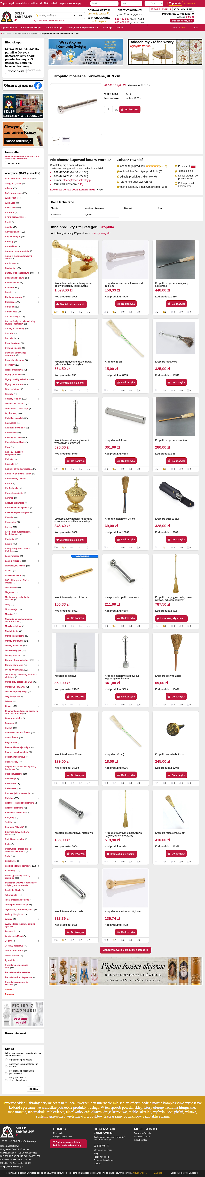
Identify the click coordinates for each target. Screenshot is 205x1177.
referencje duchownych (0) (136, 181)
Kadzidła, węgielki (14, 418)
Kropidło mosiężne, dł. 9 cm (70, 597)
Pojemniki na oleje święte (17, 747)
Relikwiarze (10, 788)
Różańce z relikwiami (15, 812)
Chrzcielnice (11, 312)
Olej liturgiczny (12, 696)
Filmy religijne (12, 389)
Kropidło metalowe (166, 361)
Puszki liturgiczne (13, 774)
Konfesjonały (11, 488)
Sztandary (10, 871)
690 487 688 (122, 18)
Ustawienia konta (142, 1136)
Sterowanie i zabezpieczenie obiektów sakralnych (19, 850)
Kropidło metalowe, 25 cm (120, 518)
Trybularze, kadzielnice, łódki (19, 909)
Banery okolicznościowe (17, 273)
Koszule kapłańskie (14, 503)
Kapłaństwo (11, 433)
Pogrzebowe (11, 742)
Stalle (8, 844)
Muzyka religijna (13, 626)
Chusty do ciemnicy (14, 328)
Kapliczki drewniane (15, 428)
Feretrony (9, 365)
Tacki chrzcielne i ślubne (17, 900)
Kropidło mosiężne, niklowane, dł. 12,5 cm (124, 284)
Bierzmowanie (12, 282)
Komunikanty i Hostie (15, 479)
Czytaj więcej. (140, 1173)
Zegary (8, 941)
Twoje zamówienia (142, 1133)
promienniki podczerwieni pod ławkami (21, 1072)
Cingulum (9, 307)
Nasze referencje (101, 1157)
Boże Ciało (10, 207)
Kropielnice (10, 522)
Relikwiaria (10, 783)
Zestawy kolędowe (14, 946)
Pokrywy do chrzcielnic (16, 752)
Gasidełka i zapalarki (15, 403)
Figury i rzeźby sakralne (16, 379)
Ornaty (8, 706)
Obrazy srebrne (12, 655)
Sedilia (8, 822)
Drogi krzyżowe (12, 343)
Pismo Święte (11, 737)
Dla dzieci (9, 338)
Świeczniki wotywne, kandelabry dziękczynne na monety (21, 884)
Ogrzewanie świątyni (15, 687)
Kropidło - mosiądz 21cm (169, 754)
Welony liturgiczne (14, 914)
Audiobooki (10, 263)
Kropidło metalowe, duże (68, 911)
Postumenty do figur (15, 757)
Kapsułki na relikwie (15, 442)
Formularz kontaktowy (104, 1160)
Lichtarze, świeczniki (15, 566)
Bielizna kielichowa (14, 278)
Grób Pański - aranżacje (16, 408)
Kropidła (9, 517)
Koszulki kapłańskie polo (17, 512)
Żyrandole (10, 960)
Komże (8, 483)
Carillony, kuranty (13, 297)
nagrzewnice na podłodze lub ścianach (23, 1065)
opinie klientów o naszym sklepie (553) (143, 186)
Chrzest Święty (12, 316)
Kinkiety (9, 459)
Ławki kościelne (13, 575)
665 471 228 (122, 22)
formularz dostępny (68, 184)
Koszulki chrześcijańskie (17, 507)
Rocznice (9, 212)
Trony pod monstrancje (16, 904)
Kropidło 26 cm (113, 361)
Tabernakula (11, 895)
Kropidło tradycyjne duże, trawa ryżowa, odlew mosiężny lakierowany (73, 363)
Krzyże (8, 527)
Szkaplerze (10, 861)
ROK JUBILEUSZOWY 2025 (18, 179)
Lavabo (8, 570)
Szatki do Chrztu (13, 890)
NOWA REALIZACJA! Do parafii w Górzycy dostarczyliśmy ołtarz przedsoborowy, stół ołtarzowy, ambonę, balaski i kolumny (22, 58)
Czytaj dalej (16, 71)
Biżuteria (9, 287)
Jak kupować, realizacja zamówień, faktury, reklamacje (109, 1138)
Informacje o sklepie (103, 1150)
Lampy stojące (12, 556)
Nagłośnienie (11, 631)
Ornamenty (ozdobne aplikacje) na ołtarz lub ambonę (21, 712)
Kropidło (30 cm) (114, 754)
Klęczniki (9, 464)
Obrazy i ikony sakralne (16, 660)
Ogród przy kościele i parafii (19, 682)
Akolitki (8, 227)
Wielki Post (10, 198)
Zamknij (158, 1173)
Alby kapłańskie (13, 232)
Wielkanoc (10, 203)
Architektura (11, 246)
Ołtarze (8, 701)
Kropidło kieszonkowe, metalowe (73, 833)
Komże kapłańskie (14, 493)
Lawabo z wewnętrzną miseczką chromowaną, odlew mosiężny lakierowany (73, 520)
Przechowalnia (140, 1140)
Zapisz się (14, 163)
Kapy (7, 447)
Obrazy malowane (13, 645)
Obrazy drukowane (14, 641)
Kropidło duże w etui (167, 518)
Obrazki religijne (13, 650)
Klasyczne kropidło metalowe (122, 597)
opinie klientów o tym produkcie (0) (141, 171)
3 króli (8, 222)
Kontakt (97, 1164)
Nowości (9, 989)
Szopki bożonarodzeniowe (18, 866)
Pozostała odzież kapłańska (18, 977)
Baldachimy (11, 268)
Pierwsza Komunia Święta (17, 733)
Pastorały (9, 723)
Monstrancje (11, 609)
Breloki (8, 292)
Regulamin (58, 1133)
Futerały (9, 394)
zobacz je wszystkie (100, 233)
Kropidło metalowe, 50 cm (170, 833)
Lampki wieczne (13, 561)
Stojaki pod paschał (14, 839)
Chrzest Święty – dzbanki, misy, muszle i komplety (20, 322)
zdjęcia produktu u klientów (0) (138, 176)
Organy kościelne (13, 718)
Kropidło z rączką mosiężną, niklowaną (171, 284)
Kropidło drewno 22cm (168, 675)
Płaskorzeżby (11, 762)
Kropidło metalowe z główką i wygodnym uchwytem (71, 441)
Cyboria (9, 333)
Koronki (9, 498)
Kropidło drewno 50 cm (68, 754)
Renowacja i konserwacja (17, 793)
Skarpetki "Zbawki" (14, 827)
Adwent (8, 188)
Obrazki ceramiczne (14, 636)
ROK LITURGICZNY (14, 217)
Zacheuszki (10, 931)
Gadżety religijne (13, 399)
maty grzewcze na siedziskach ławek (18, 1078)
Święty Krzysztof (13, 183)
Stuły (7, 856)
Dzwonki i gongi (13, 348)
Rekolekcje (10, 779)
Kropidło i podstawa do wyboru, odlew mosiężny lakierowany (73, 284)
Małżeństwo (11, 587)
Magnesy (9, 592)
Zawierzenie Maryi (14, 936)
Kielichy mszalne (13, 437)
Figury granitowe (13, 374)
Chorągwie (10, 302)
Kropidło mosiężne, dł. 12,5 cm (122, 911)
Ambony (9, 241)
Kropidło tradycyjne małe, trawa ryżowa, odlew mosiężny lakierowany (123, 835)
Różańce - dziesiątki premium (19, 803)
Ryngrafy (9, 817)
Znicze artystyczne (14, 950)
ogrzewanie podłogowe (20, 1059)
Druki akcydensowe (14, 360)
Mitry (7, 604)
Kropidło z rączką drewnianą (171, 440)
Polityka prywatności (62, 1136)
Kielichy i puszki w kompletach (14, 453)
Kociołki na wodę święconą (18, 469)
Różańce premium (14, 808)
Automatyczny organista (17, 251)
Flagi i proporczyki (14, 370)
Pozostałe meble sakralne (17, 972)
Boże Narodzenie (13, 193)
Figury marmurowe (14, 384)
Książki (8, 544)
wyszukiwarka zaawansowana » (49, 20)
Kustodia (9, 539)
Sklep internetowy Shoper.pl (184, 1173)
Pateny (8, 728)
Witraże (8, 919)
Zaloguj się (183, 9)
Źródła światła (12, 955)
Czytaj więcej (189, 3)
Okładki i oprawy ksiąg (16, 691)
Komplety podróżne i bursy (18, 474)
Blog (96, 1153)
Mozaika (9, 614)
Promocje (9, 994)
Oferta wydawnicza (14, 670)
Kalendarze (10, 423)
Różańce (9, 798)
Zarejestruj (161, 9)
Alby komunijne (12, 236)
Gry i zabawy (11, 413)
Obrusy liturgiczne (14, 665)
